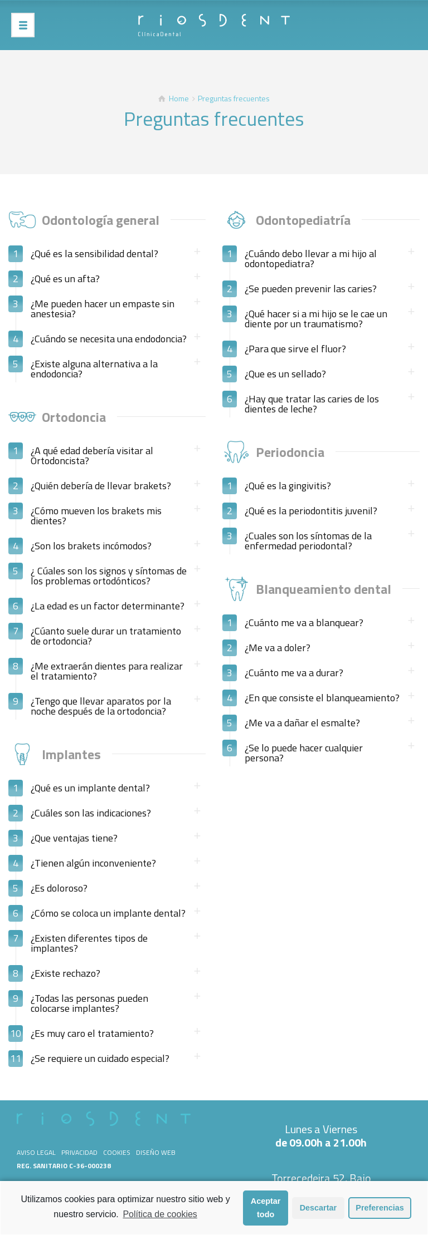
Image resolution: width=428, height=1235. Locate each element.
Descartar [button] (318, 1211)
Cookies (116, 1152)
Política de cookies (160, 1218)
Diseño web (156, 1152)
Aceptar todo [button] (266, 1211)
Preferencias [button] (379, 1211)
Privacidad (79, 1152)
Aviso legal (36, 1152)
